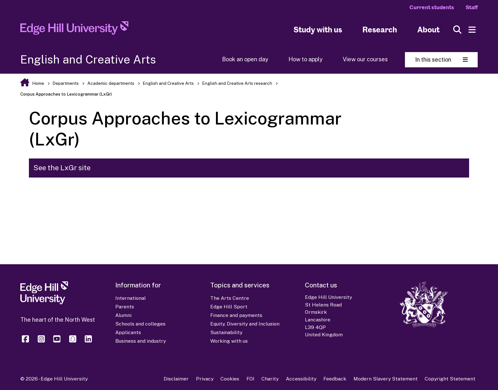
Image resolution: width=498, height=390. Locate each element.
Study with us (317, 29)
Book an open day (245, 59)
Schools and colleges (140, 324)
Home (37, 83)
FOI (250, 379)
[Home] (74, 29)
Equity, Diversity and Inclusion (244, 324)
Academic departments (110, 83)
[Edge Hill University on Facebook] (26, 342)
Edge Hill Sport (228, 307)
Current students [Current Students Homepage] (431, 7)
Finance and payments (236, 315)
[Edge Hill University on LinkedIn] (88, 342)
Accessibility (301, 379)
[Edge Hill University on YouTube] (57, 342)
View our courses (365, 59)
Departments (66, 83)
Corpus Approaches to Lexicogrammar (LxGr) (66, 94)
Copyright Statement (450, 379)
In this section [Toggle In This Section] (441, 59)
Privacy (204, 379)
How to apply (305, 59)
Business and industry (140, 341)
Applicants (128, 332)
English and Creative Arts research (237, 83)
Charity (270, 379)
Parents (124, 307)
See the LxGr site (62, 168)
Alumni (123, 315)
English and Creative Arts (168, 83)
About (428, 29)
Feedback (334, 379)
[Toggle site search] (457, 29)
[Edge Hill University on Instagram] (41, 342)
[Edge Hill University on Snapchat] (72, 342)
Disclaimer (176, 379)
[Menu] (472, 29)
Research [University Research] (379, 29)
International (130, 298)
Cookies (229, 379)
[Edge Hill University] (44, 303)
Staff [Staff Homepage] (472, 7)
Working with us (229, 341)
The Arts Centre (229, 298)
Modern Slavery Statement (385, 379)
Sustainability (226, 332)
